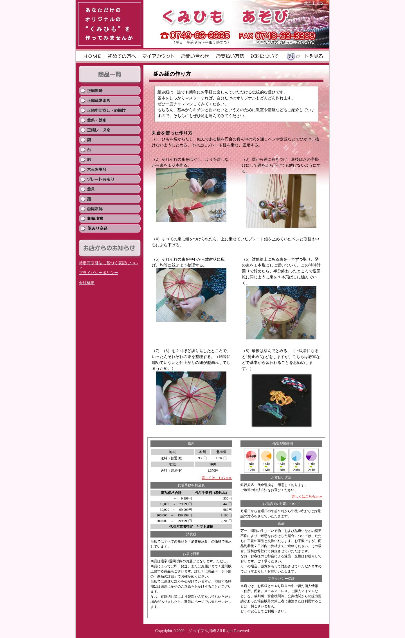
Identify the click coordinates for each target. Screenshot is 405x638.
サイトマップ (316, 3)
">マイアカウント (158, 56)
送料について (264, 56)
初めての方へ (122, 56)
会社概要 (86, 283)
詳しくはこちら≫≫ (217, 478)
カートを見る (304, 56)
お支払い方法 (230, 56)
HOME (92, 56)
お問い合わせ (195, 56)
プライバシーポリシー (98, 273)
